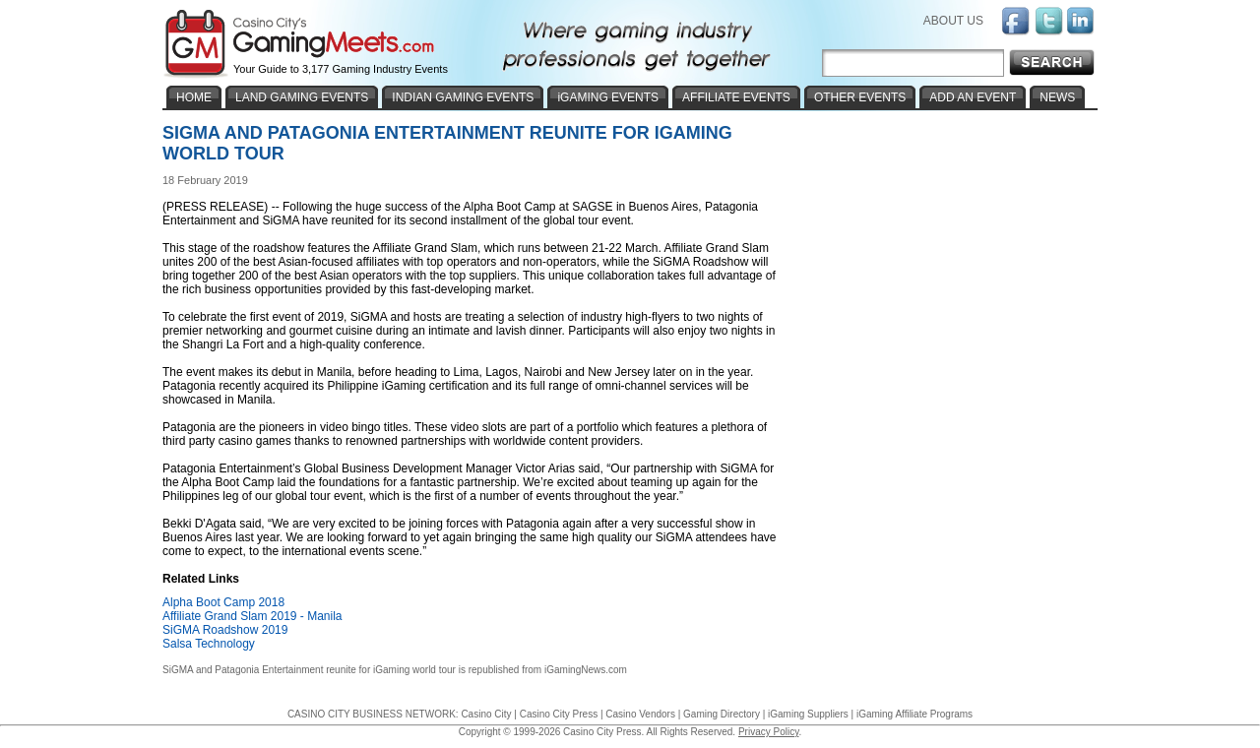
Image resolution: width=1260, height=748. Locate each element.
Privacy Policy (768, 731)
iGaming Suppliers (808, 714)
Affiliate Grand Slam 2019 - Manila (252, 616)
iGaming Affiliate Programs (914, 714)
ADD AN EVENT (972, 97)
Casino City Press (559, 714)
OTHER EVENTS (860, 97)
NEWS (1057, 97)
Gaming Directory (721, 714)
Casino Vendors (640, 714)
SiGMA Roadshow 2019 (224, 630)
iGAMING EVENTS (608, 97)
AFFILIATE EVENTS (736, 97)
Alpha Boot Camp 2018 (223, 602)
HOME (194, 97)
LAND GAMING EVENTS (301, 97)
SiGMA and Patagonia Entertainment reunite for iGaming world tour (309, 669)
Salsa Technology (208, 644)
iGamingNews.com (585, 669)
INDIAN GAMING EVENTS (463, 97)
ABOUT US (953, 21)
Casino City (486, 714)
